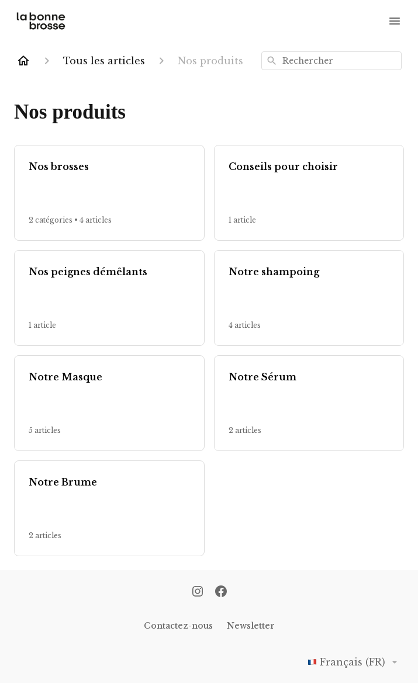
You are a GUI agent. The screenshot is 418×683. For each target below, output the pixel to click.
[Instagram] (198, 592)
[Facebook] (221, 592)
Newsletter (251, 625)
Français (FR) (355, 662)
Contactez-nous (178, 625)
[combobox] (331, 60)
